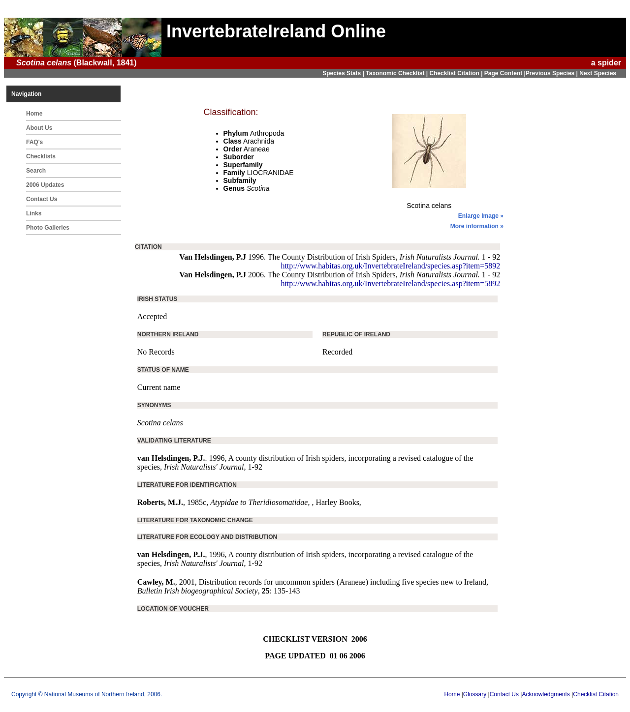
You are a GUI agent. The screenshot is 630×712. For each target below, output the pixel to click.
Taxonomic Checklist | (397, 73)
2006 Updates (45, 184)
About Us (39, 127)
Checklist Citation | (456, 73)
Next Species (597, 73)
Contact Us (41, 199)
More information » (477, 226)
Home (34, 113)
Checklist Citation (596, 694)
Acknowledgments (545, 694)
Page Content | (505, 73)
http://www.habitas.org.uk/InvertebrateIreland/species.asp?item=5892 (390, 266)
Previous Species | (552, 73)
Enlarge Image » (481, 215)
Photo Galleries (47, 227)
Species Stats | (344, 73)
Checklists (41, 156)
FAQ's (34, 142)
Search (36, 170)
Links (33, 213)
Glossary (474, 694)
